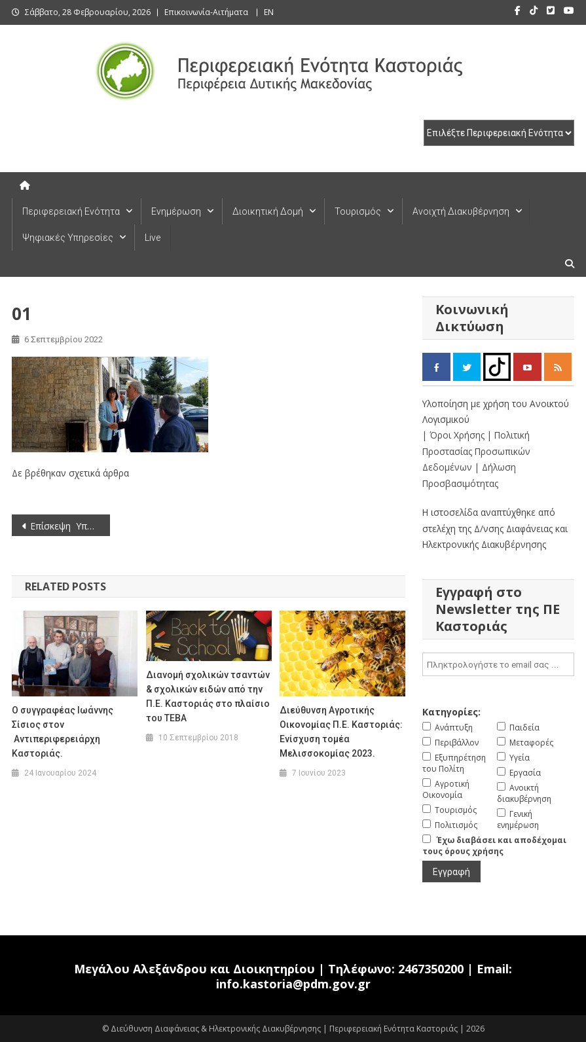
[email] (498, 664)
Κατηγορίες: (451, 712)
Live (152, 237)
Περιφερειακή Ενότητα (71, 211)
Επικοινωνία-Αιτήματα (206, 12)
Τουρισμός (358, 211)
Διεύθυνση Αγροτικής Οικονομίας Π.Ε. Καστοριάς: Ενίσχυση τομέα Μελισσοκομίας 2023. (341, 732)
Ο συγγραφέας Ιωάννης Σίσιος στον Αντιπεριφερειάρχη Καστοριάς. (62, 732)
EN (269, 12)
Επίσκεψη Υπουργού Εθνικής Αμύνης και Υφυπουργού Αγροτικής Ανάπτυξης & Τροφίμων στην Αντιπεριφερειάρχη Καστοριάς (70, 526)
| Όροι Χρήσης (454, 435)
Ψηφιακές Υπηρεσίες (67, 237)
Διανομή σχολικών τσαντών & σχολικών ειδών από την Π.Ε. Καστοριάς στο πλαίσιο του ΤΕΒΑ (208, 696)
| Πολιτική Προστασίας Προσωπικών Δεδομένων (476, 451)
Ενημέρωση (176, 211)
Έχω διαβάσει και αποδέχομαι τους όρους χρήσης (494, 846)
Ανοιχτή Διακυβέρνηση (460, 211)
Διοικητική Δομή (267, 211)
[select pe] (499, 133)
